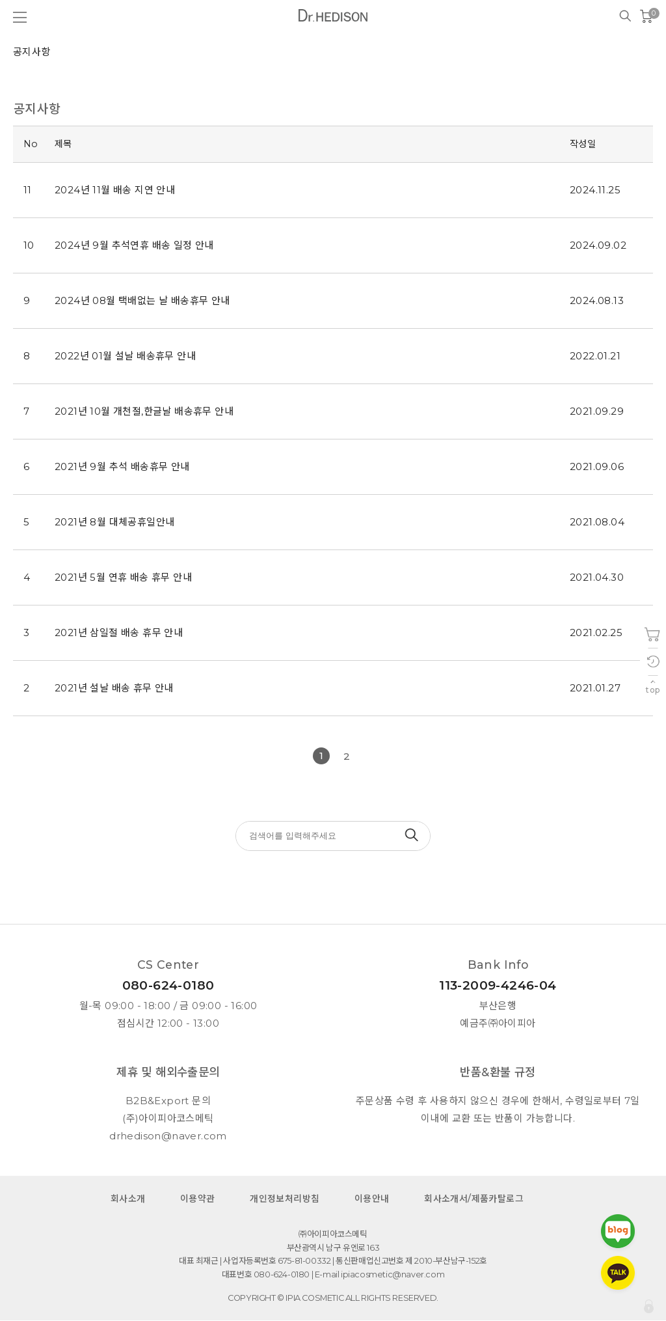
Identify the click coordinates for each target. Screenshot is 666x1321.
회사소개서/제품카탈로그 (474, 1199)
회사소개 (128, 1199)
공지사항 (32, 52)
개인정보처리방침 (284, 1199)
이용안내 (372, 1199)
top (652, 690)
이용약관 (197, 1199)
